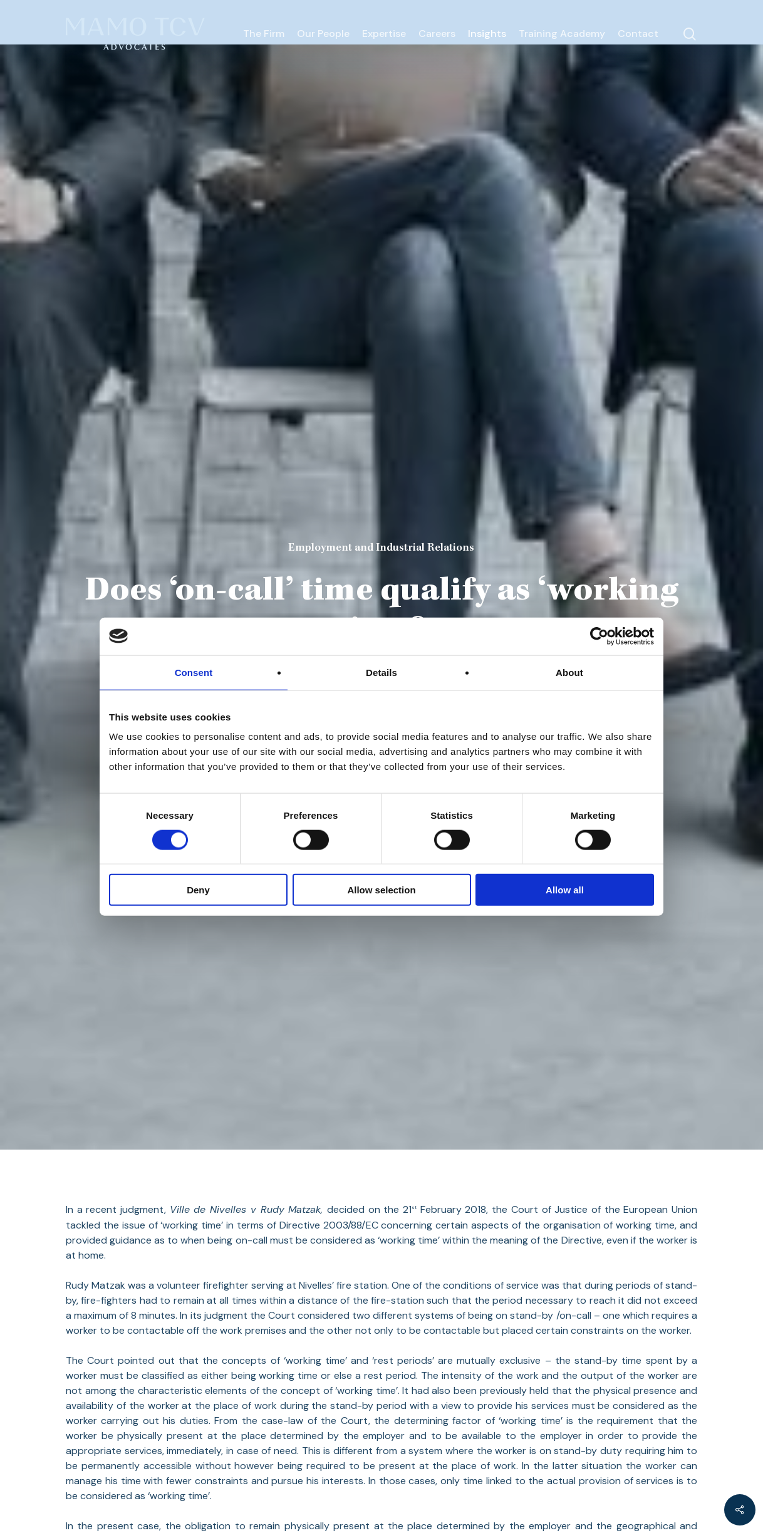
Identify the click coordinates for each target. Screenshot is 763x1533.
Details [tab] (381, 672)
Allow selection (381, 890)
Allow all (565, 890)
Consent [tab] (194, 672)
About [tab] (569, 672)
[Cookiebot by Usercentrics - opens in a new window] (599, 635)
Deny (198, 890)
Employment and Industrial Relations (381, 548)
